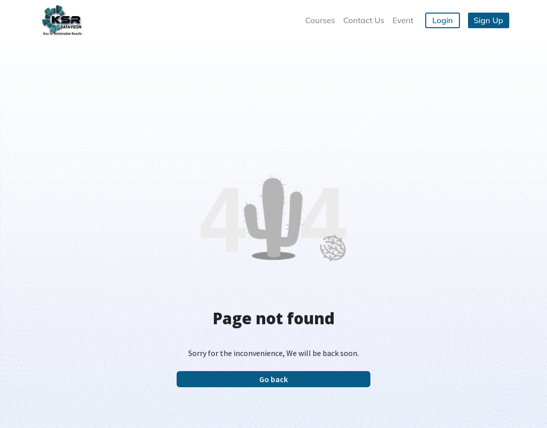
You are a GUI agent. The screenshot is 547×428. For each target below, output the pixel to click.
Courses (320, 20)
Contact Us (363, 20)
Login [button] (442, 20)
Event (403, 20)
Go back (273, 379)
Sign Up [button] (488, 20)
